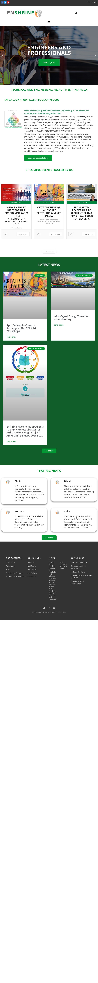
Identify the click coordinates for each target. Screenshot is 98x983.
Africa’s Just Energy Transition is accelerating (71, 318)
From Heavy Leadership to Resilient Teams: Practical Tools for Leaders (81, 213)
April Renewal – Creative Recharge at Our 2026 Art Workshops (21, 328)
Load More (49, 251)
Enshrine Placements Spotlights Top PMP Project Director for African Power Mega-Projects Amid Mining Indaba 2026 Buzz (25, 431)
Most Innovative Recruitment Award (64, 565)
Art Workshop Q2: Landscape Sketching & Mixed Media (49, 211)
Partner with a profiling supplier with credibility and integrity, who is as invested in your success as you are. (52, 575)
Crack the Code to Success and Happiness (53, 595)
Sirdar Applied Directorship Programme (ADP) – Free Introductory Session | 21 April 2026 (16, 216)
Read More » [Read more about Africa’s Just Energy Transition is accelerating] (59, 325)
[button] (76, 13)
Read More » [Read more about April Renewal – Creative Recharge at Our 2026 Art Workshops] (11, 337)
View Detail (23, 234)
